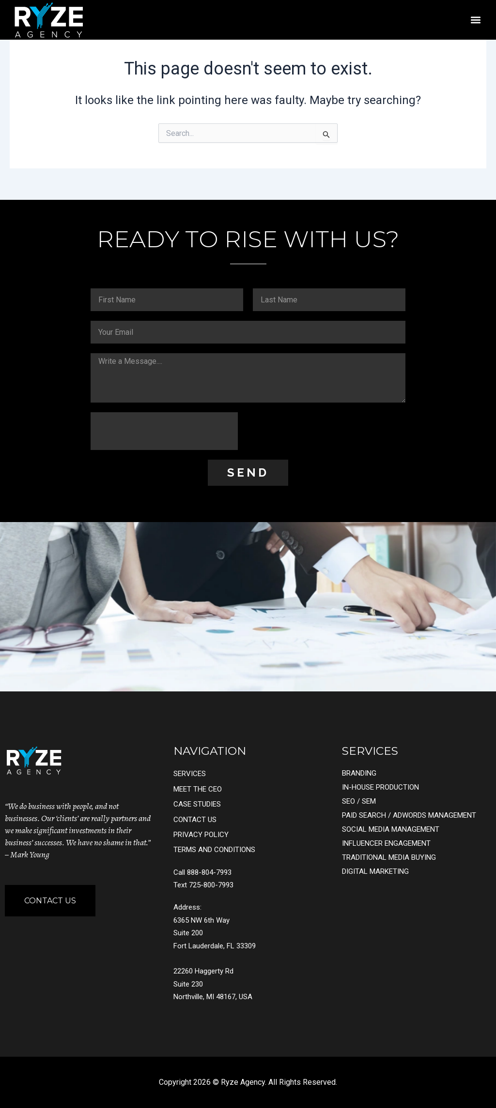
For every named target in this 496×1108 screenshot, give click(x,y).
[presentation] (164, 431)
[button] (475, 20)
